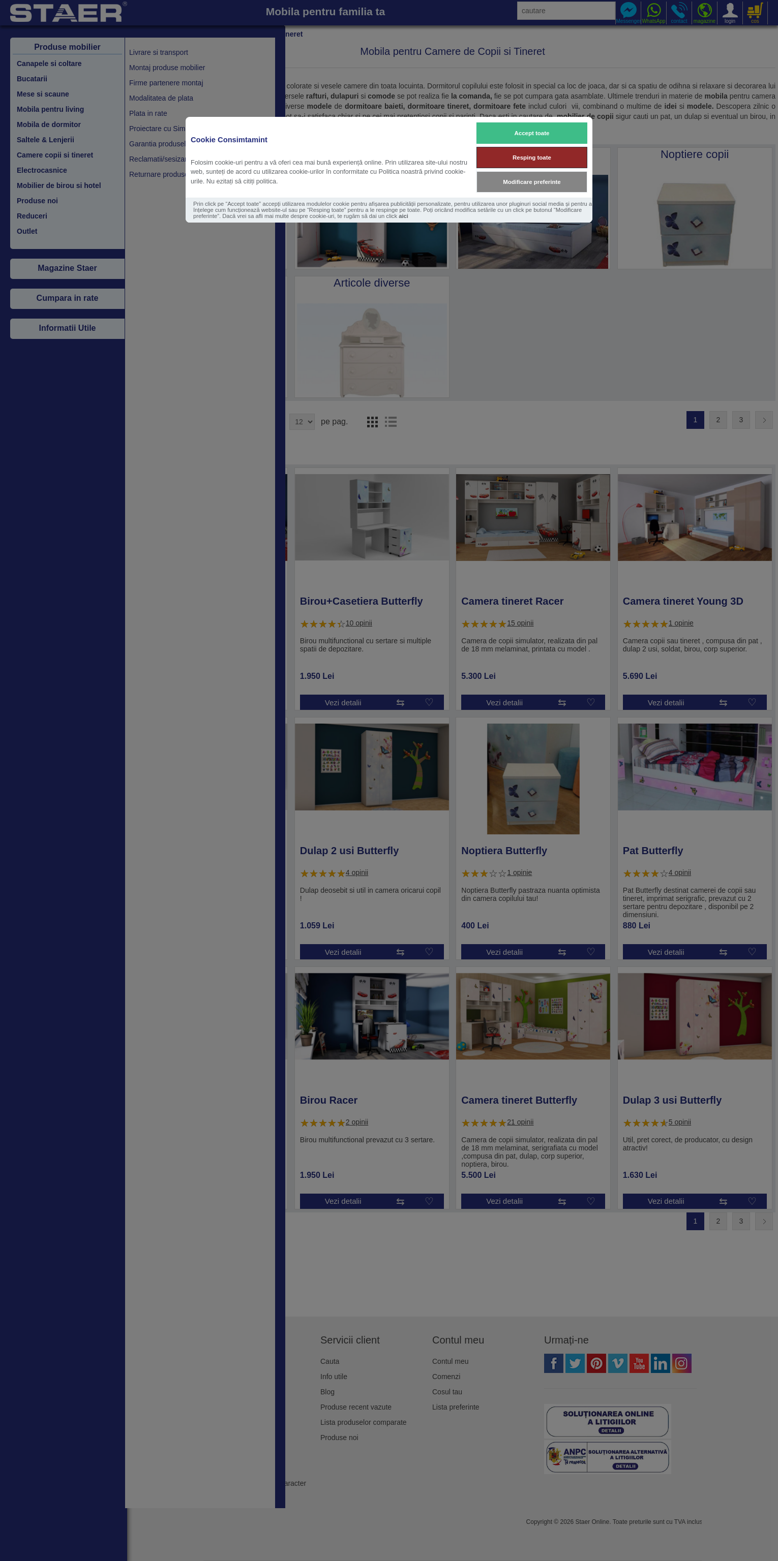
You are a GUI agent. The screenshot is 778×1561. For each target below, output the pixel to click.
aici (403, 216)
